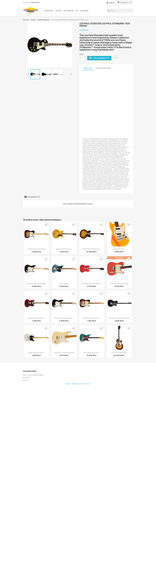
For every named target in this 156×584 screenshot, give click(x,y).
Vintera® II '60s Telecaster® (119, 284)
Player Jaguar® (64, 284)
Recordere (69, 11)
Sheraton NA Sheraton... (64, 249)
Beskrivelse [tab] (88, 68)
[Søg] (120, 11)
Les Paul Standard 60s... (119, 353)
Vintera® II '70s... (119, 249)
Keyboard (48, 11)
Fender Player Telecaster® (37, 249)
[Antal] (82, 58)
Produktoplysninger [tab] (103, 68)
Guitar (58, 11)
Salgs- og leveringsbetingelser (33, 375)
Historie (25, 380)
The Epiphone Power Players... (91, 284)
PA (77, 11)
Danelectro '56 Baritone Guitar (119, 318)
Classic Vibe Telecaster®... (37, 353)
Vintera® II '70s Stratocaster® (64, 353)
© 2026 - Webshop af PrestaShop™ (78, 384)
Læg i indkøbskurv (99, 58)
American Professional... (92, 353)
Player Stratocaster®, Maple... (36, 284)
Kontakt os (26, 377)
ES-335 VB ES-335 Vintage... (92, 249)
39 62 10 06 (35, 2)
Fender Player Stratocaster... (64, 318)
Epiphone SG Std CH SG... (36, 318)
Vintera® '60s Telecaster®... (91, 318)
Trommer (84, 11)
